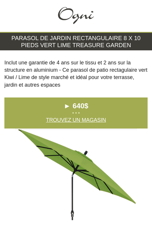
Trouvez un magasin (76, 120)
